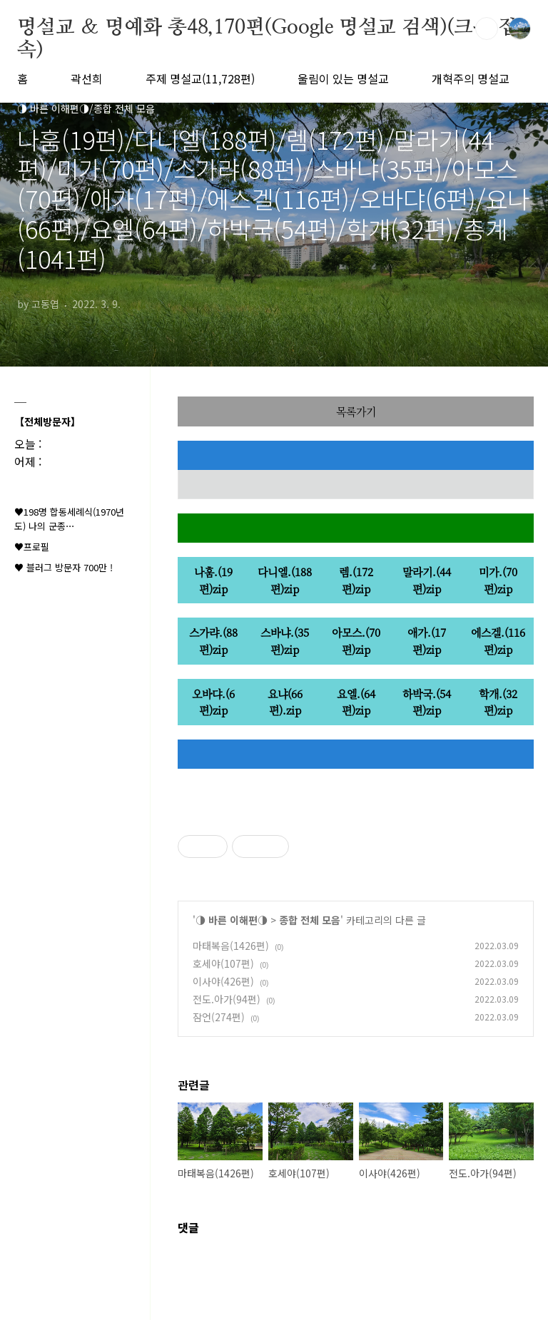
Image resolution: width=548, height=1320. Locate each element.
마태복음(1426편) (231, 945)
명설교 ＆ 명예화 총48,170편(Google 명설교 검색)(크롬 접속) (267, 28)
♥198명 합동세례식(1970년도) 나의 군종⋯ (69, 519)
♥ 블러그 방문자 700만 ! (63, 567)
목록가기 (356, 411)
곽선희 (87, 78)
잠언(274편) (219, 1017)
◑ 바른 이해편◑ (232, 920)
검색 (486, 28)
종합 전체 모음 (309, 920)
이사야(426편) (223, 981)
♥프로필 (31, 546)
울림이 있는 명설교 (343, 78)
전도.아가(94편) (226, 999)
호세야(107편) (223, 963)
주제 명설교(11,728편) (200, 78)
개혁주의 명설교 (470, 78)
